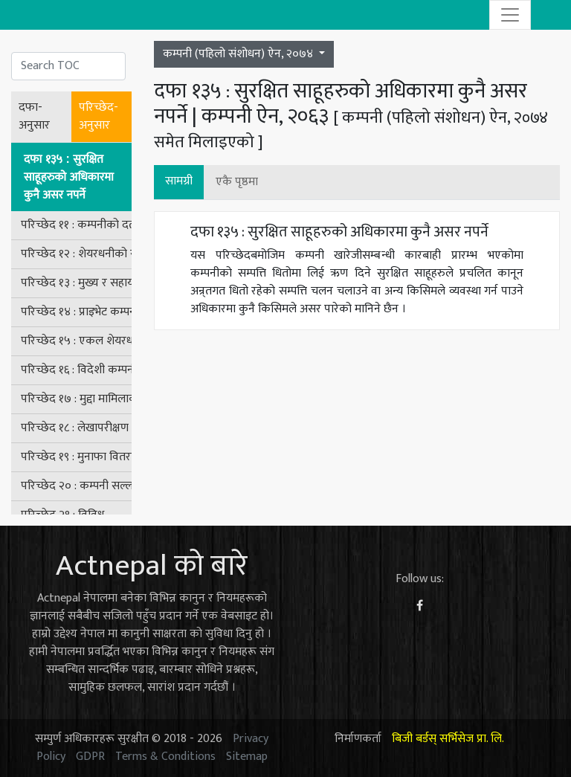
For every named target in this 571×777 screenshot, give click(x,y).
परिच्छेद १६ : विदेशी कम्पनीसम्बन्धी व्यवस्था (76, 370)
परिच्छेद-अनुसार (98, 117)
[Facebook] (419, 606)
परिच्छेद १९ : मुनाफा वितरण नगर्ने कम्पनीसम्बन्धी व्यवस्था (76, 457)
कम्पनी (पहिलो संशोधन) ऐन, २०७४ (239, 54)
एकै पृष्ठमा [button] (237, 182)
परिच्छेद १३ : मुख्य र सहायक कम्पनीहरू (76, 283)
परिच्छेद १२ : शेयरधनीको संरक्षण (76, 254)
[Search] (68, 66)
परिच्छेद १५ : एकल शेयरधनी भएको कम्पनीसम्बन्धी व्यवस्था (76, 341)
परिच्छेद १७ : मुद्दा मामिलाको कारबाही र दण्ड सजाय (76, 399)
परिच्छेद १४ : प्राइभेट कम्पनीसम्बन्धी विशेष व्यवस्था (76, 312)
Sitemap (247, 757)
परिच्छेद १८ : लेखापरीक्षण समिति (76, 428)
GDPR (90, 757)
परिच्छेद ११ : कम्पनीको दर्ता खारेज (76, 225)
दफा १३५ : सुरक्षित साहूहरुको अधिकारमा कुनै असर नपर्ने (69, 176)
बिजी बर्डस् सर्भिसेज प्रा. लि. (448, 739)
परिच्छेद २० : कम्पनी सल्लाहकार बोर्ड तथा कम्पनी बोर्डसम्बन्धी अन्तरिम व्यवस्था (76, 486)
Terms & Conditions (165, 757)
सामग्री (179, 181)
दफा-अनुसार (34, 117)
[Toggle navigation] (510, 15)
